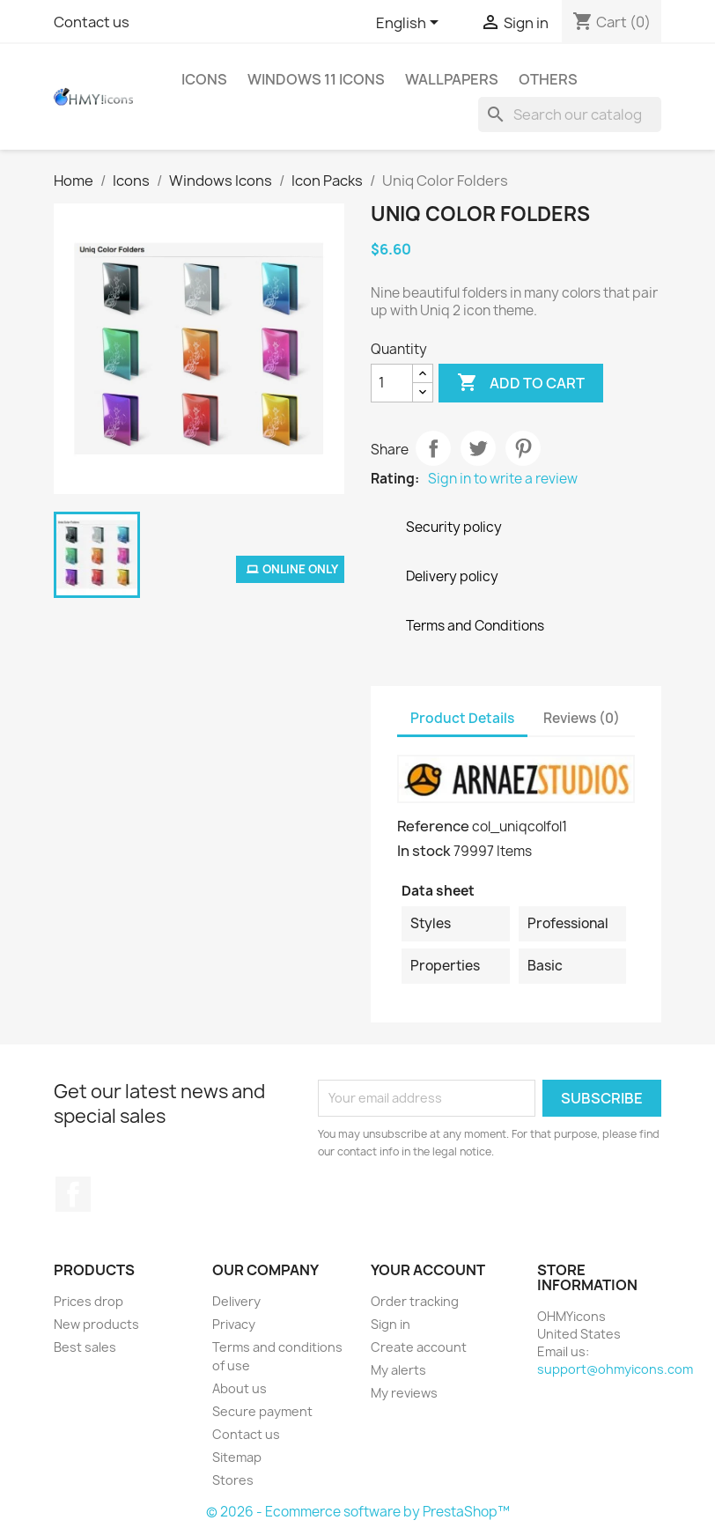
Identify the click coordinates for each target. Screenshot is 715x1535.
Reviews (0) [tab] (581, 718)
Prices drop (88, 1301)
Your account (428, 1270)
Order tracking (415, 1301)
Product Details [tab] (462, 718)
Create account (419, 1347)
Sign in (390, 1324)
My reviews (404, 1392)
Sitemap (237, 1457)
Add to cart (521, 383)
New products (96, 1324)
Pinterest (523, 448)
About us (239, 1388)
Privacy (233, 1324)
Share (433, 448)
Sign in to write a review (503, 479)
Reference (433, 826)
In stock (424, 851)
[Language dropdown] (410, 23)
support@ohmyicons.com (615, 1369)
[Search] (569, 114)
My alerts (398, 1370)
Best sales (85, 1347)
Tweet (478, 448)
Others (548, 79)
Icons (204, 79)
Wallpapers (451, 79)
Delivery (236, 1301)
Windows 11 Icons (316, 79)
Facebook (73, 1194)
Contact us (91, 22)
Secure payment (262, 1411)
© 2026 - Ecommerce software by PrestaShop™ (358, 1511)
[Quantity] (392, 383)
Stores (233, 1480)
